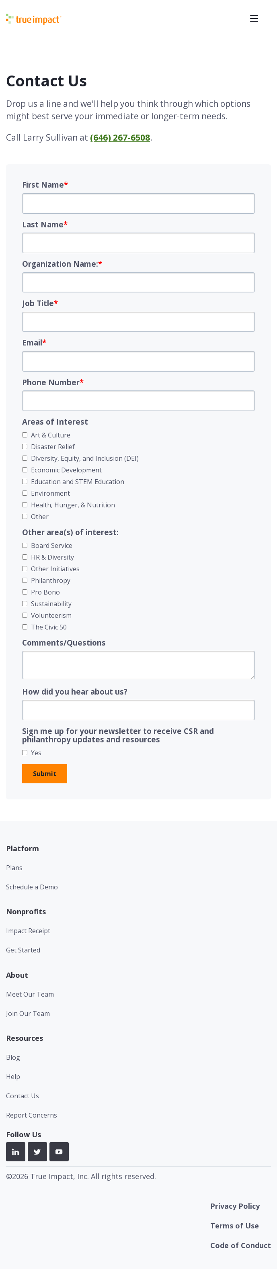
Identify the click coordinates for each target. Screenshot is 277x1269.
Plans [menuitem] (14, 867)
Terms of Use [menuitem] (234, 1225)
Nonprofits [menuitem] (26, 911)
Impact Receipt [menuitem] (28, 930)
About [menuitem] (17, 975)
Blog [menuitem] (13, 1057)
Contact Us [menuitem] (22, 1095)
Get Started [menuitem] (23, 950)
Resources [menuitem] (24, 1038)
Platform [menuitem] (22, 848)
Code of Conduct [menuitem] (240, 1245)
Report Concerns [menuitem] (31, 1115)
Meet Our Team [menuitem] (30, 994)
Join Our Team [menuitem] (28, 1013)
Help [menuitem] (13, 1076)
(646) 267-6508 (120, 137)
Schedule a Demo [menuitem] (32, 887)
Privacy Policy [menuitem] (235, 1206)
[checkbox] (138, 475)
